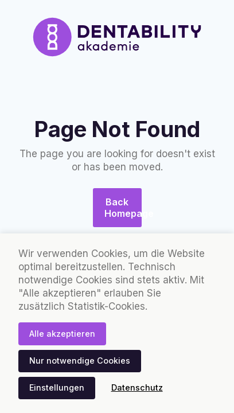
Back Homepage (123, 207)
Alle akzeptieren (62, 333)
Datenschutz (137, 387)
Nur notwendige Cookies (79, 360)
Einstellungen (56, 387)
